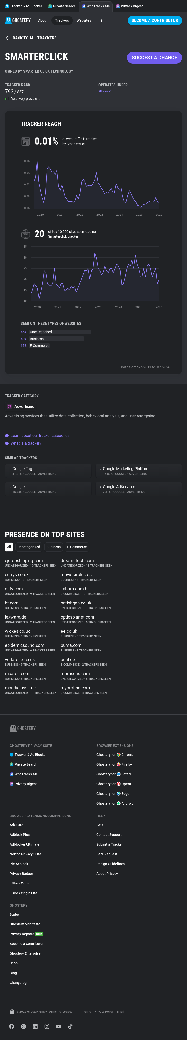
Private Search (62, 6)
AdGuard (16, 825)
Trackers (62, 20)
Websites (84, 20)
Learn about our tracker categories (37, 435)
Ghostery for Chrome (115, 755)
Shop (14, 963)
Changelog (18, 983)
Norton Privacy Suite (25, 854)
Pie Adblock (19, 864)
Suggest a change (154, 58)
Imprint (121, 1011)
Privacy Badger (21, 873)
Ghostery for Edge (112, 794)
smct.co (104, 90)
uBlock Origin (20, 883)
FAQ (99, 825)
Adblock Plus (20, 834)
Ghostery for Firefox (114, 764)
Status (15, 914)
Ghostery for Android (115, 803)
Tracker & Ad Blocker (23, 6)
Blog (13, 973)
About (42, 20)
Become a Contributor (155, 20)
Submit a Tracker (109, 844)
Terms (87, 1011)
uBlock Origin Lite (23, 893)
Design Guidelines (110, 864)
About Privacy (107, 873)
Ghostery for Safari (113, 774)
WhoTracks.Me (96, 6)
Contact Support (109, 834)
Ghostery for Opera (113, 784)
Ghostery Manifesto (25, 924)
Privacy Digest (129, 6)
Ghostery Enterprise (25, 953)
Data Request (106, 854)
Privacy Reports (26, 934)
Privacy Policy (104, 1011)
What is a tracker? (23, 443)
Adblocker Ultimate (24, 844)
